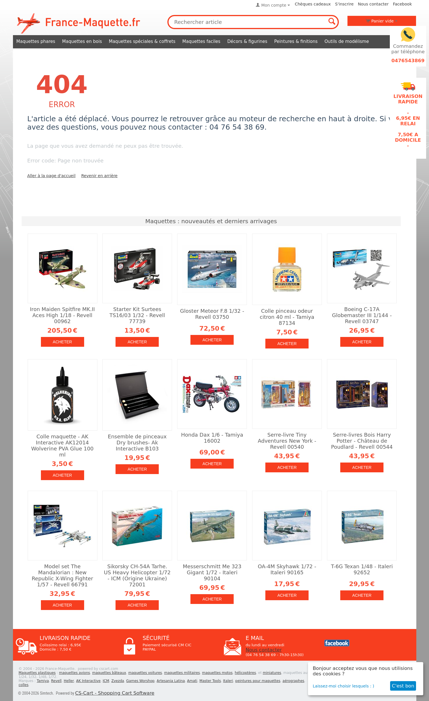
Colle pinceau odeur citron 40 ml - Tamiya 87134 (287, 317)
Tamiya (43, 681)
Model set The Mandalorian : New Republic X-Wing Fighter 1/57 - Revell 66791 (62, 575)
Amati (192, 681)
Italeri (228, 681)
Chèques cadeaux (313, 4)
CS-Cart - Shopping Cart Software (114, 693)
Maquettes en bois (82, 41)
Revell (56, 681)
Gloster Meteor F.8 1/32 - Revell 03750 (212, 314)
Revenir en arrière (99, 175)
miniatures (272, 673)
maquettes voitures (145, 673)
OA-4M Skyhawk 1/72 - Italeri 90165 (287, 569)
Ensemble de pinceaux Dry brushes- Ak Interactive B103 (137, 442)
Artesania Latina (171, 681)
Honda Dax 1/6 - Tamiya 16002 (212, 438)
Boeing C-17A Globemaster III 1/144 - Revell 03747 (362, 315)
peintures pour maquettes (257, 681)
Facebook (402, 4)
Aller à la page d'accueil (51, 175)
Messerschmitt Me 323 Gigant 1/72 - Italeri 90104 (212, 572)
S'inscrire (344, 4)
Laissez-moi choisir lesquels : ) (343, 686)
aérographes (294, 681)
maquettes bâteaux (109, 673)
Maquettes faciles (201, 41)
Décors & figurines (247, 41)
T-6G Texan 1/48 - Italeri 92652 (362, 569)
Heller (69, 681)
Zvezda (117, 681)
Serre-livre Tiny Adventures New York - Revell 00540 (287, 441)
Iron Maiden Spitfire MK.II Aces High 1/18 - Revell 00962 (62, 315)
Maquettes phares (35, 41)
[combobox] (253, 22)
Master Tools (210, 681)
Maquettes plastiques (37, 673)
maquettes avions (74, 673)
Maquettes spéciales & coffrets (142, 41)
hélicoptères (245, 673)
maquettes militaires (182, 673)
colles (24, 685)
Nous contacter (373, 4)
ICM (106, 681)
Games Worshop (140, 681)
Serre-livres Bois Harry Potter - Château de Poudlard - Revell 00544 (362, 441)
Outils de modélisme (346, 41)
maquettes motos (217, 673)
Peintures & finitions (296, 41)
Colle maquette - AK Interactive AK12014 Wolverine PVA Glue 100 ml (62, 445)
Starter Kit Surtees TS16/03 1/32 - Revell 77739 (137, 315)
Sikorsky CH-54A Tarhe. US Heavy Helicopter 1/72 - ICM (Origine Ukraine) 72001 (137, 575)
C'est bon (403, 686)
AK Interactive (88, 681)
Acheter (62, 342)
